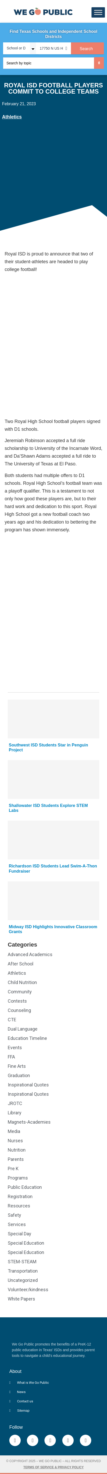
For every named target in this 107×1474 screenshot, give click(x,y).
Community (20, 991)
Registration (20, 1196)
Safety (14, 1215)
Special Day (19, 1233)
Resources (19, 1205)
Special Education (26, 1243)
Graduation (19, 1075)
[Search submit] (99, 63)
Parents (16, 1159)
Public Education (25, 1187)
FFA (11, 1057)
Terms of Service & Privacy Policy (53, 1467)
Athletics (12, 116)
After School (20, 963)
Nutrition (17, 1150)
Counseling (19, 1010)
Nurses (15, 1140)
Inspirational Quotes (28, 1084)
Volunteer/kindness (28, 1289)
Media (14, 1131)
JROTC (15, 1103)
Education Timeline (27, 1038)
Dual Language (22, 1029)
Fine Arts (17, 1066)
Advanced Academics (30, 954)
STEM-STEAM (22, 1261)
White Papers (21, 1299)
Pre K (13, 1168)
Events (15, 1047)
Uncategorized (23, 1280)
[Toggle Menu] (98, 12)
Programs (18, 1178)
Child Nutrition (22, 982)
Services (17, 1224)
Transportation (23, 1271)
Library (14, 1112)
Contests (17, 1001)
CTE (12, 1019)
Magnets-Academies (29, 1122)
